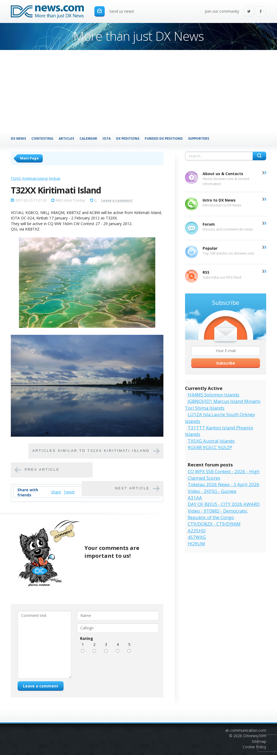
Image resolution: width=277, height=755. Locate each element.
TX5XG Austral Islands (211, 441)
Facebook (260, 11)
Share (56, 492)
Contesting (42, 138)
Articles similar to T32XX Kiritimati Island (91, 451)
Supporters (198, 138)
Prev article (42, 470)
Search (259, 156)
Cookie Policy (254, 746)
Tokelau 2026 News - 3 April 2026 (223, 484)
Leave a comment (117, 200)
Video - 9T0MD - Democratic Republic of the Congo (218, 514)
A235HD (197, 530)
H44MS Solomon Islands (213, 395)
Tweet (69, 492)
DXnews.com (254, 735)
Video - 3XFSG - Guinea (212, 491)
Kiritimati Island (34, 178)
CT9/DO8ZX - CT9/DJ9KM (214, 524)
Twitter (248, 11)
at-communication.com (245, 730)
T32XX (16, 178)
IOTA (107, 138)
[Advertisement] (138, 90)
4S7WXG (197, 537)
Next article (132, 488)
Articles (66, 138)
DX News (18, 138)
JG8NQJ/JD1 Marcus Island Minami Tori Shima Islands (222, 404)
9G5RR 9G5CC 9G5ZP (210, 447)
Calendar (88, 138)
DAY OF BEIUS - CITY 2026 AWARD (224, 504)
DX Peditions (127, 138)
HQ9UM (196, 543)
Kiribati (54, 178)
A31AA (195, 498)
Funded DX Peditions (164, 138)
